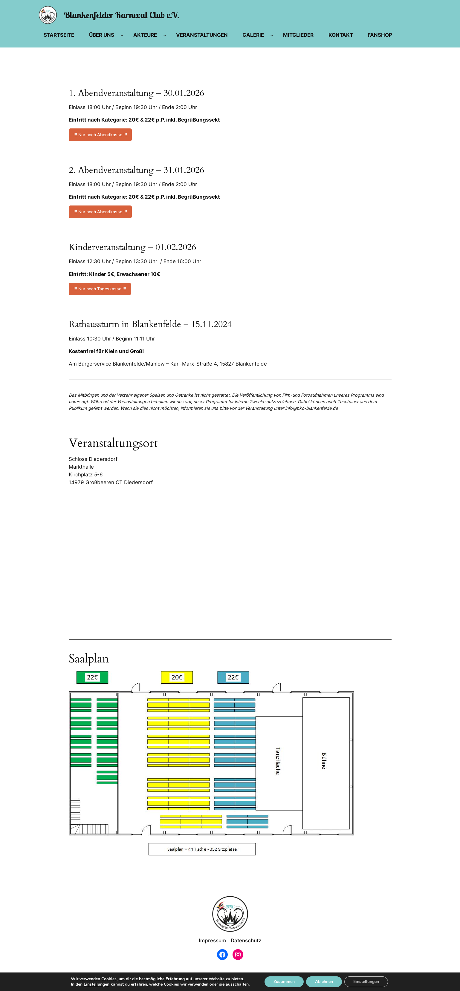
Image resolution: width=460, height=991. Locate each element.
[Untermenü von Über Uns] (121, 34)
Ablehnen (324, 981)
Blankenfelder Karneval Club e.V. (122, 14)
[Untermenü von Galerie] (271, 34)
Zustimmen (284, 981)
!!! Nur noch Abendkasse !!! (100, 134)
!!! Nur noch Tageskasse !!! (100, 288)
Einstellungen (96, 984)
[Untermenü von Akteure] (164, 34)
